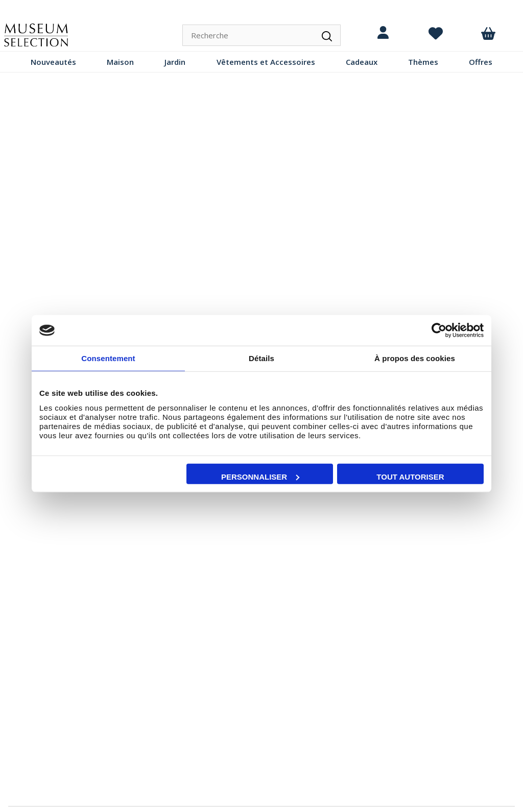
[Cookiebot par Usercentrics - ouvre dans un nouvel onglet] (439, 330)
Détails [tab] (261, 358)
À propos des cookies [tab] (414, 358)
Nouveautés (53, 62)
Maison (120, 62)
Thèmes (423, 62)
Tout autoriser (410, 476)
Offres (480, 62)
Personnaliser (260, 476)
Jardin (174, 62)
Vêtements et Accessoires (266, 62)
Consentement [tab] (108, 358)
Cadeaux (361, 62)
